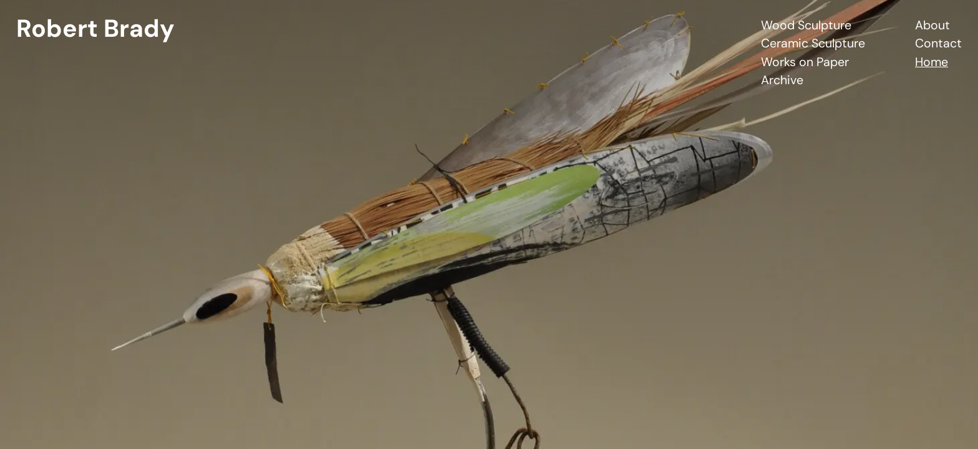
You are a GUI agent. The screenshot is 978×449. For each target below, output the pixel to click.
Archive (782, 80)
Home (931, 62)
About (932, 25)
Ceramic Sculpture (813, 43)
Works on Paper (805, 62)
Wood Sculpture (806, 25)
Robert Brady (95, 28)
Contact (938, 43)
